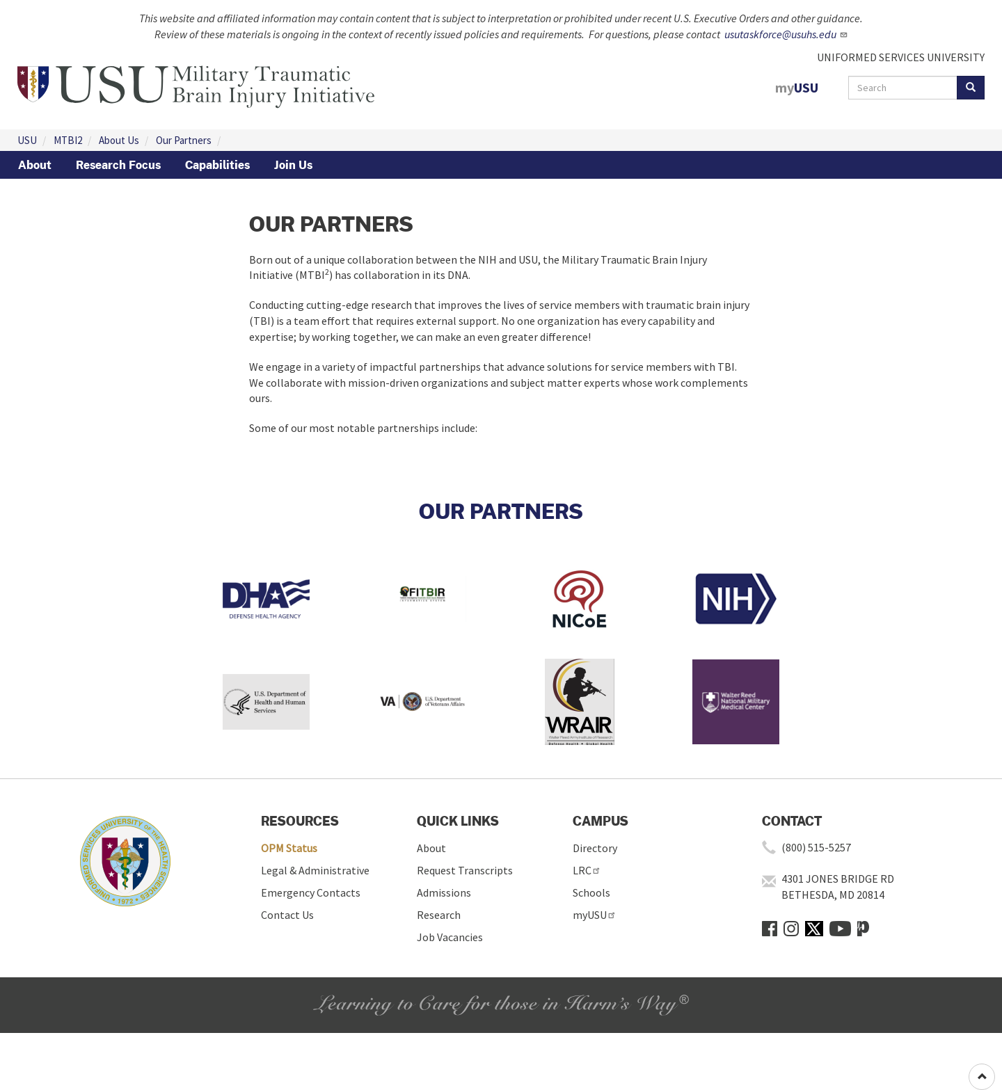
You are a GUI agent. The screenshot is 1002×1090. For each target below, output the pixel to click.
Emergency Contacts (310, 892)
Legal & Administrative (315, 870)
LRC (587, 870)
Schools (591, 892)
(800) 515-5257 (816, 847)
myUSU (595, 915)
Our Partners (184, 140)
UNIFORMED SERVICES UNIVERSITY (901, 57)
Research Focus (118, 165)
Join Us (293, 165)
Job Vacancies (450, 937)
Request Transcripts (465, 870)
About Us (119, 140)
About (34, 165)
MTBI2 (68, 140)
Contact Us (287, 915)
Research (439, 915)
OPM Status (289, 848)
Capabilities (217, 165)
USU (27, 140)
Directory (595, 848)
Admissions (444, 892)
